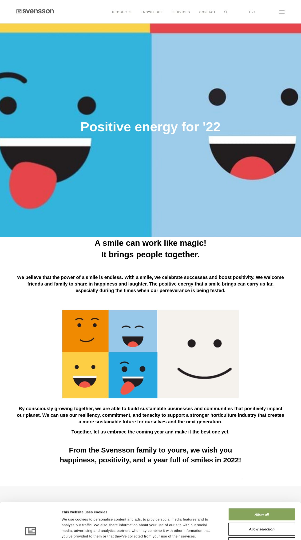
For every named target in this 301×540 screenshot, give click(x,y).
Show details (247, 531)
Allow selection (261, 495)
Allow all (262, 480)
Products (122, 12)
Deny (261, 510)
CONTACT (207, 12)
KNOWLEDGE (152, 12)
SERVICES (181, 12)
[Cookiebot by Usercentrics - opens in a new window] (30, 530)
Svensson (35, 11)
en (251, 12)
